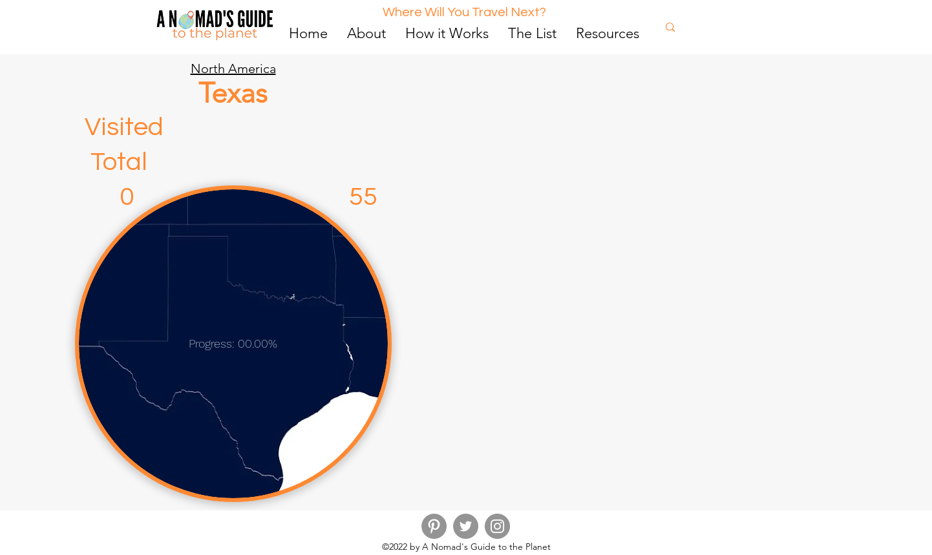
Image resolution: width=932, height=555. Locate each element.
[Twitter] (465, 526)
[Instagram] (497, 526)
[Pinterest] (434, 526)
